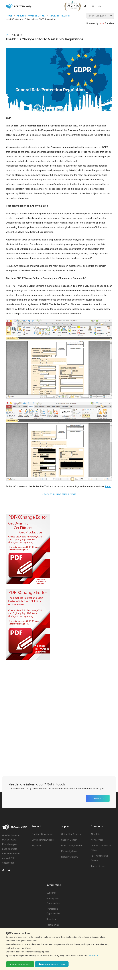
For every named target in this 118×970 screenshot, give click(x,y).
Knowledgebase (69, 851)
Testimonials (53, 924)
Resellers (51, 919)
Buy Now (36, 845)
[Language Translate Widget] (100, 16)
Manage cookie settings (52, 964)
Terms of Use (98, 866)
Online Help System (71, 834)
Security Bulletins (70, 857)
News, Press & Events (60, 15)
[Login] (99, 6)
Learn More (93, 955)
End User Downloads (42, 834)
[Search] (85, 6)
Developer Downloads (43, 839)
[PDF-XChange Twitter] (10, 870)
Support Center (69, 839)
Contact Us (97, 798)
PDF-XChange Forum (72, 845)
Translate (106, 23)
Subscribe (52, 892)
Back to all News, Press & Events (59, 494)
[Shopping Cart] (92, 6)
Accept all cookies (20, 964)
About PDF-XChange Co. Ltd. (31, 15)
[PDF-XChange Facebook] (4, 870)
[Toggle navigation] (108, 6)
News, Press (97, 839)
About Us (95, 834)
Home (9, 15)
